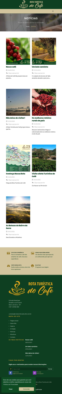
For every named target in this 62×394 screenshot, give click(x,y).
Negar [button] (10, 389)
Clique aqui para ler (12, 73)
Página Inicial (14, 320)
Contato (12, 337)
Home (27, 26)
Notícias (12, 331)
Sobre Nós (13, 323)
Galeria (12, 326)
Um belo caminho (31, 346)
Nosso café (29, 340)
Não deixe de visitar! (32, 353)
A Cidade (13, 329)
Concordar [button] (26, 389)
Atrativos (13, 334)
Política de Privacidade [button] (10, 384)
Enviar (50, 369)
